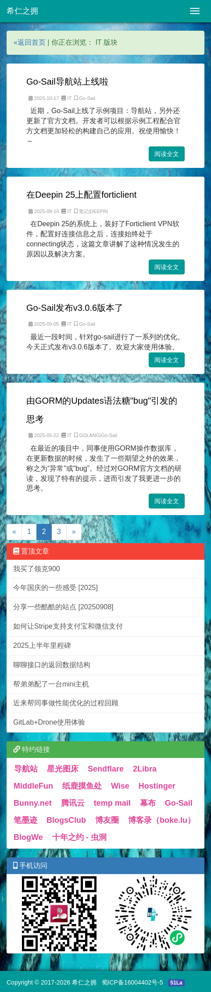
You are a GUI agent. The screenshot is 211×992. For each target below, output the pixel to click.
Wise (120, 786)
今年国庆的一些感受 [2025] (55, 587)
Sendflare (106, 768)
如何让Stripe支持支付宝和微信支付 (68, 626)
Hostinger (157, 786)
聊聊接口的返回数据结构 (51, 664)
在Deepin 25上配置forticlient (81, 194)
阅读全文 (166, 153)
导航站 (26, 768)
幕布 (148, 803)
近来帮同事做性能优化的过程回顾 (65, 703)
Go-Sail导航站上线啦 (67, 81)
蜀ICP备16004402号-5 (132, 982)
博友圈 (107, 820)
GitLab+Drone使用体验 (49, 722)
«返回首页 (30, 42)
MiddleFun (33, 786)
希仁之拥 (22, 11)
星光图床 (63, 768)
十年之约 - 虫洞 (79, 837)
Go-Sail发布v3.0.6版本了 (74, 308)
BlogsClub (66, 820)
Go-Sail (179, 803)
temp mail (112, 803)
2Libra (145, 768)
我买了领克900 (36, 568)
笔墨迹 (25, 820)
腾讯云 (73, 803)
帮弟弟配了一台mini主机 (51, 684)
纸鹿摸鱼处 (82, 786)
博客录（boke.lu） (161, 820)
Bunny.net (33, 803)
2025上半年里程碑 (42, 645)
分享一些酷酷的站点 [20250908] (63, 607)
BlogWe (28, 837)
